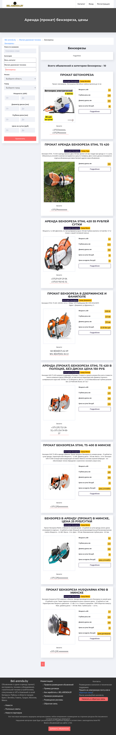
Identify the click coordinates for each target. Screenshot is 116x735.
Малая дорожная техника (15, 65)
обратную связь (85, 692)
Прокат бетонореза (77, 75)
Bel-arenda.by (19, 681)
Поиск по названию (11, 47)
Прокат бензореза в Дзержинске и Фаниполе (77, 295)
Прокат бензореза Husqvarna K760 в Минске (77, 591)
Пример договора (51, 688)
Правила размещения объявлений (58, 685)
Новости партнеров (13, 713)
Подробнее (77, 56)
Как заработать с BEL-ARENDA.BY (58, 692)
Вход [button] (91, 4)
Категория (8, 56)
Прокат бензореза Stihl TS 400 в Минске (77, 445)
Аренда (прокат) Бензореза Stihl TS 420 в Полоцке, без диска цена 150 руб (77, 367)
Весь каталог (9, 60)
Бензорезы (11, 70)
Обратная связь (51, 704)
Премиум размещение (53, 696)
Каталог (81, 4)
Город (6, 84)
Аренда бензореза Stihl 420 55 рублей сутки (77, 223)
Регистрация (103, 4)
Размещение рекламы (53, 700)
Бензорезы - (10, 43)
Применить (20, 138)
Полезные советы (12, 709)
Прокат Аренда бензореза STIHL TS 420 (77, 144)
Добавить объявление (59, 729)
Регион (6, 74)
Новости (8, 705)
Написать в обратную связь (93, 699)
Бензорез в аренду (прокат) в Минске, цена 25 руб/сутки (77, 520)
